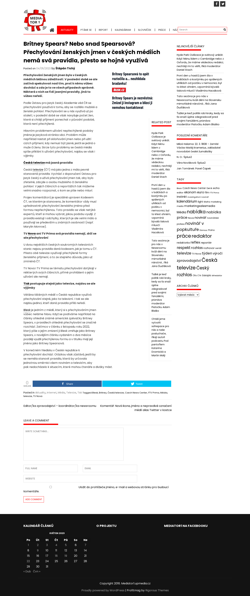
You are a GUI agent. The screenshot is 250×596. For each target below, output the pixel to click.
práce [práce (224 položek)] (184, 236)
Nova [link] (32, 234)
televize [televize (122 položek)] (184, 253)
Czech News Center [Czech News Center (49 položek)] (194, 188)
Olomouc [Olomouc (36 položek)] (203, 230)
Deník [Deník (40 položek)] (209, 188)
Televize (71, 392)
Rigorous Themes (157, 590)
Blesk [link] (27, 310)
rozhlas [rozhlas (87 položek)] (197, 247)
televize (27, 396)
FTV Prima (153, 392)
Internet (52, 392)
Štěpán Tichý (65, 68)
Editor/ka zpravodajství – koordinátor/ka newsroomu (59, 406)
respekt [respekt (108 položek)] (183, 247)
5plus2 (188, 157)
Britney (103, 392)
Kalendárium (123, 30)
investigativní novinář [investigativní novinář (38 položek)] (198, 197)
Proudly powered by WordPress (102, 590)
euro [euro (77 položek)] (200, 192)
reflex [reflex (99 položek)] (195, 242)
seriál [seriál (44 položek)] (218, 248)
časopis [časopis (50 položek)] (206, 275)
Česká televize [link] (34, 163)
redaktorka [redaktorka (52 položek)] (183, 242)
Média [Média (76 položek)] (181, 212)
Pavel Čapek (203, 168)
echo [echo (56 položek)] (216, 188)
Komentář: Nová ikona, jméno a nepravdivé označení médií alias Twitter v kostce (136, 408)
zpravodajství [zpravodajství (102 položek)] (189, 260)
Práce (162, 30)
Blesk (95, 392)
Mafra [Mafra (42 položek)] (207, 201)
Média (61, 392)
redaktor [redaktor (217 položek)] (202, 236)
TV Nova (37, 396)
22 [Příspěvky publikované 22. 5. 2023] (28, 561)
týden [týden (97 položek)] (207, 253)
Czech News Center (136, 392)
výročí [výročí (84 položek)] (217, 253)
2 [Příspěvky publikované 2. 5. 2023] (38, 545)
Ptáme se (86, 30)
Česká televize (116, 392)
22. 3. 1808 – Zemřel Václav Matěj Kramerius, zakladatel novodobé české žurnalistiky (198, 147)
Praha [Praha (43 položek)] (211, 230)
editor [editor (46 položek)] (180, 192)
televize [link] (38, 170)
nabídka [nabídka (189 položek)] (196, 211)
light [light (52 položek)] (200, 201)
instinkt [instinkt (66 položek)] (182, 197)
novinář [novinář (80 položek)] (200, 217)
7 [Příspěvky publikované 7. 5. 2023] (85, 545)
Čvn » (36, 571)
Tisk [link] (26, 284)
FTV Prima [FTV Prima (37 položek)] (214, 192)
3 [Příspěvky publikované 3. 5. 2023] (47, 545)
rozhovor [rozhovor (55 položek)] (209, 248)
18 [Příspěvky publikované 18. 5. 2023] (56, 556)
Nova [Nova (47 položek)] (191, 218)
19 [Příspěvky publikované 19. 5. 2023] (66, 556)
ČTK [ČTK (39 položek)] (199, 275)
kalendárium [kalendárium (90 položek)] (187, 201)
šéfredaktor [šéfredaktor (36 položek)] (217, 275)
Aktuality (67, 30)
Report (103, 30)
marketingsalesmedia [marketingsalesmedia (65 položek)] (199, 206)
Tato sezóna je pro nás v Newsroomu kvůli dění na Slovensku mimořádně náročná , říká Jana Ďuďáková (161, 253)
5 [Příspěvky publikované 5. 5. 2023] (66, 545)
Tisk (79, 392)
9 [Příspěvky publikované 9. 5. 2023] (38, 550)
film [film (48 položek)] (207, 192)
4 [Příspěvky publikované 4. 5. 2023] (56, 545)
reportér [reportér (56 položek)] (206, 242)
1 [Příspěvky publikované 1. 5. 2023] (28, 545)
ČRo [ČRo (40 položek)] (195, 275)
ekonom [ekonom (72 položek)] (190, 192)
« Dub (27, 571)
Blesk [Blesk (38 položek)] (179, 188)
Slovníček (144, 30)
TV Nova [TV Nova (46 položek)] (196, 253)
